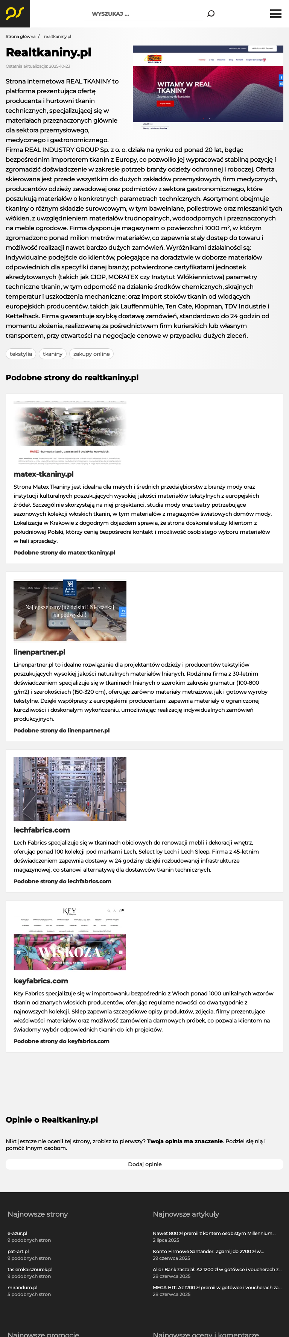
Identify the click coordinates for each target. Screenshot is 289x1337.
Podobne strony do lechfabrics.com (62, 881)
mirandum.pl (22, 1287)
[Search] (211, 13)
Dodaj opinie (144, 1164)
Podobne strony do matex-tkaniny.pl (64, 552)
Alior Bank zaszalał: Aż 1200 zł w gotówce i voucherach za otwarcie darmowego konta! (217, 1269)
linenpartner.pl (39, 652)
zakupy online (91, 354)
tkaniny (52, 354)
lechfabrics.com (42, 830)
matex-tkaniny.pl (43, 474)
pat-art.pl (18, 1251)
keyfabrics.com (41, 981)
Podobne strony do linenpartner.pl (62, 730)
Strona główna (20, 36)
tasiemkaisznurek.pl (30, 1269)
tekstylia (21, 354)
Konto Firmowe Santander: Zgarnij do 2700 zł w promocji (207, 1251)
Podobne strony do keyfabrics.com (62, 1041)
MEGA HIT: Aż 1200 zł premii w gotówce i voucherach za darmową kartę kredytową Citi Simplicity (215, 1287)
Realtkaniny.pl (48, 52)
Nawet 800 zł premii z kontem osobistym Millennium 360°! (212, 1233)
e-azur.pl (17, 1233)
